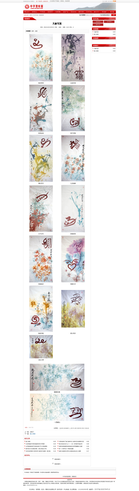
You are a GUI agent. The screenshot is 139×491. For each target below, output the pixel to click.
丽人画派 (32, 434)
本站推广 (104, 12)
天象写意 (96, 32)
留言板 (112, 12)
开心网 (74, 428)
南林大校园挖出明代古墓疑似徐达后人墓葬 (70, 451)
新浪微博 (66, 428)
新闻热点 (34, 12)
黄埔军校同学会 (55, 472)
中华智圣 (42, 12)
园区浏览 (81, 12)
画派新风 (41, 15)
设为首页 (110, 1)
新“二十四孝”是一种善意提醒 (66, 448)
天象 (29, 427)
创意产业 (65, 12)
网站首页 (27, 12)
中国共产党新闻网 (34, 472)
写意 (32, 427)
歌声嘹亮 (109, 21)
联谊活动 (73, 12)
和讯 (83, 428)
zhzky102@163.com (32, 485)
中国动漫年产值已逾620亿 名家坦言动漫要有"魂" (71, 441)
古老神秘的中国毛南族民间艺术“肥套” (35, 444)
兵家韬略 (58, 12)
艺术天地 (89, 12)
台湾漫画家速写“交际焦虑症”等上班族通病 (36, 446)
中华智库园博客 (67, 476)
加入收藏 (105, 1)
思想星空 (50, 12)
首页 (31, 15)
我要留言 (74, 476)
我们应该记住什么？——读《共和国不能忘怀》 (71, 444)
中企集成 (26, 472)
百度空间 (79, 428)
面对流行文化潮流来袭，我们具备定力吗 (36, 448)
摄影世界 (98, 24)
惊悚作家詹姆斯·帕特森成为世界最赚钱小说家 (70, 446)
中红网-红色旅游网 (45, 472)
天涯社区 (86, 428)
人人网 (70, 428)
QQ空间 (61, 428)
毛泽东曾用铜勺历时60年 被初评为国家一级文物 (38, 451)
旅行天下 (96, 12)
